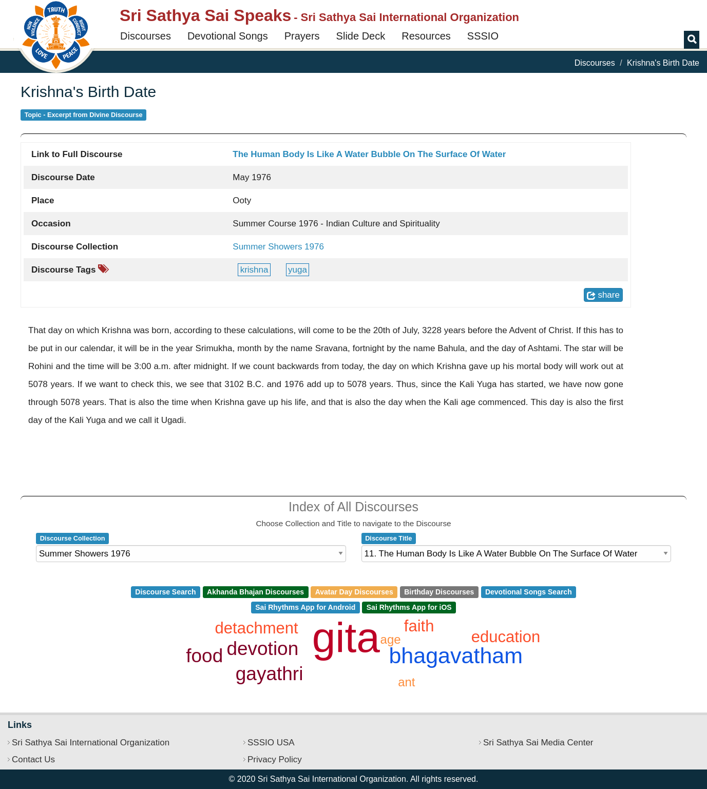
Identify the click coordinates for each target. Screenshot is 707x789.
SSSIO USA (271, 742)
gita (346, 637)
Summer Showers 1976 (278, 247)
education (505, 637)
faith (419, 626)
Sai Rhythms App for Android (305, 607)
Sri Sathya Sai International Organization (90, 742)
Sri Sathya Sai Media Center (538, 742)
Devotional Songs (227, 36)
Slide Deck (361, 36)
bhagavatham (456, 655)
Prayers (302, 36)
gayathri (269, 673)
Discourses (145, 36)
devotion (262, 648)
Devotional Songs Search (528, 592)
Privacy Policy (274, 759)
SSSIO (483, 36)
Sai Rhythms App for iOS (409, 607)
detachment (256, 628)
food (204, 655)
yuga (297, 270)
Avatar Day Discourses (354, 592)
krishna (254, 270)
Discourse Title (388, 538)
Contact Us (33, 759)
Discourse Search (165, 592)
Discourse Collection (72, 538)
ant (406, 682)
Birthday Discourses (439, 592)
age (390, 639)
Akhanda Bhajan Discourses (255, 592)
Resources (426, 36)
